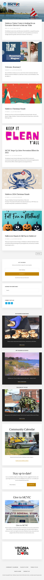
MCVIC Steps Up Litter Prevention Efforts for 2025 (22, 151)
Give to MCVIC (22, 525)
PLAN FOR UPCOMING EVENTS (22, 460)
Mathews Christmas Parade (15, 109)
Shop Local (22, 418)
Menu (40, 2)
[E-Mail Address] (22, 270)
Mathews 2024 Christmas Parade (17, 194)
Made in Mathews (22, 382)
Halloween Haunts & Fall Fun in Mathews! (20, 236)
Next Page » (39, 253)
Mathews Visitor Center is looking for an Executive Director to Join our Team (20, 24)
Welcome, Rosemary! (13, 67)
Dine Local (22, 345)
